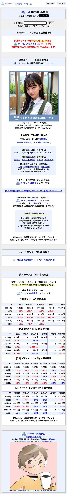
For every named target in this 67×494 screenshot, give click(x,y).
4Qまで (40, 152)
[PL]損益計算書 (20, 191)
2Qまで (25, 152)
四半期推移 (45, 167)
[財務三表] (9, 191)
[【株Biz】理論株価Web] (24, 260)
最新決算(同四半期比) (42, 142)
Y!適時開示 (42, 139)
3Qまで (32, 152)
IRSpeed (25, 12)
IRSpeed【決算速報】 (36, 434)
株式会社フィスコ (24, 441)
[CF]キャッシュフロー (53, 191)
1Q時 (20, 167)
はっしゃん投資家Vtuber (45, 441)
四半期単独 (48, 160)
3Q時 (31, 167)
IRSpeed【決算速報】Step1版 (18, 4)
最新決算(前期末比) (24, 142)
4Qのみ (40, 160)
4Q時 (37, 167)
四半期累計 (48, 152)
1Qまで (17, 152)
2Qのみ (25, 160)
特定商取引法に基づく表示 (33, 437)
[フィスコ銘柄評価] (46, 260)
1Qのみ (17, 160)
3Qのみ (32, 160)
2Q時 (26, 167)
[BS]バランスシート (35, 191)
